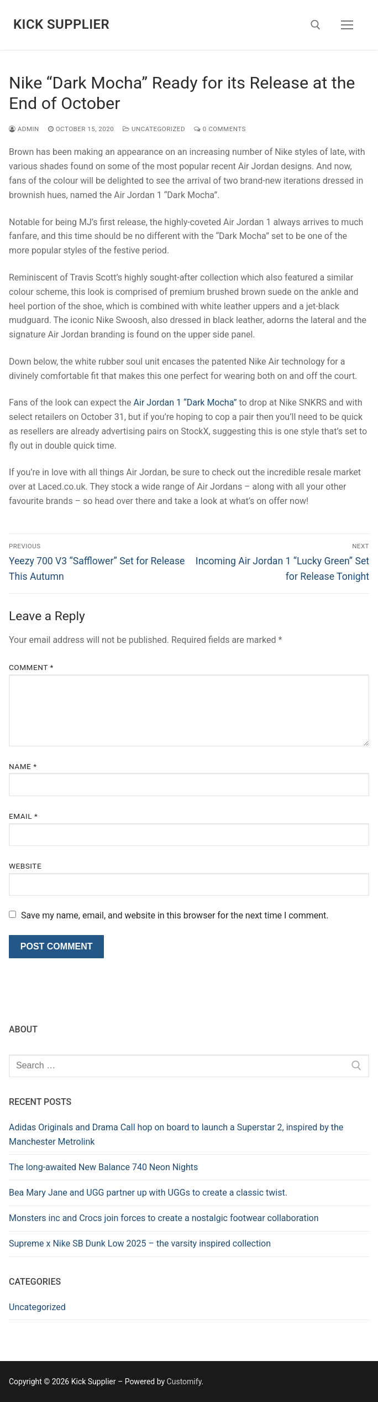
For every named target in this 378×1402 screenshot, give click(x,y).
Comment (31, 667)
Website (25, 865)
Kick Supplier (61, 24)
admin (24, 129)
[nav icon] (347, 25)
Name (23, 766)
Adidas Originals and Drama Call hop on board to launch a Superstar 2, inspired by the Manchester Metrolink (176, 1134)
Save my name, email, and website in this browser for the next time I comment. (175, 915)
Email (23, 816)
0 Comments (220, 129)
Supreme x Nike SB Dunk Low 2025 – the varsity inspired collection (140, 1243)
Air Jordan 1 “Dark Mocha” (185, 402)
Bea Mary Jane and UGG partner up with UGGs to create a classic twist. (148, 1192)
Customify (184, 1381)
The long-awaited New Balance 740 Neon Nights (103, 1167)
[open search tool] (316, 25)
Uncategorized (154, 129)
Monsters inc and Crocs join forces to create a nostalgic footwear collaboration (164, 1218)
